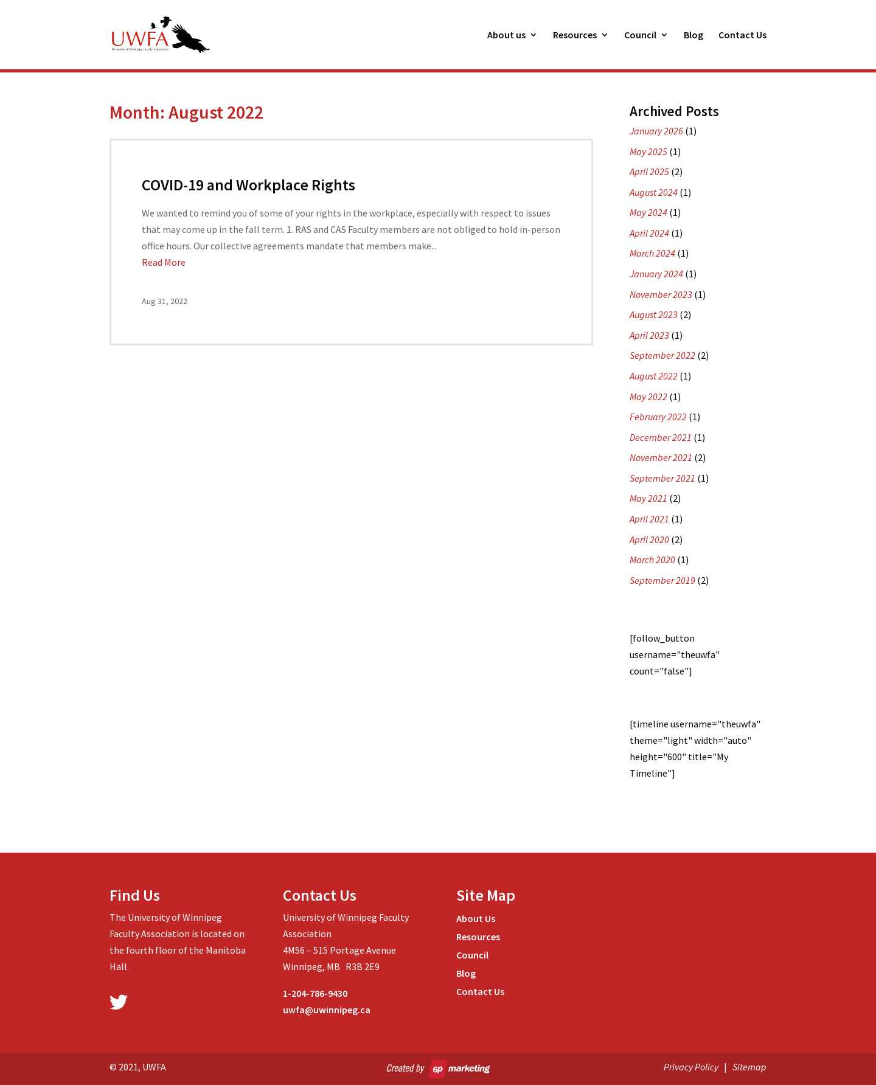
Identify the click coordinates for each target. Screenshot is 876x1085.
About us (506, 35)
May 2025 (648, 151)
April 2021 (649, 519)
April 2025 (649, 171)
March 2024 (652, 253)
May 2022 (648, 396)
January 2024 (656, 274)
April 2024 (649, 233)
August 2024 (654, 192)
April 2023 (649, 335)
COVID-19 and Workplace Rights (248, 185)
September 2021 (662, 478)
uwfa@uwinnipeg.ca (326, 1010)
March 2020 (652, 559)
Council (640, 35)
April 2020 (649, 539)
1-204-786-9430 (315, 993)
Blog (693, 35)
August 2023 (654, 314)
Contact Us (742, 35)
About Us (475, 919)
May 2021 (648, 498)
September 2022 (662, 355)
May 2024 (648, 212)
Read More (164, 262)
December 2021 (661, 437)
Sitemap (749, 1067)
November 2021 (661, 457)
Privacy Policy (691, 1067)
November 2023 (661, 294)
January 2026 (656, 131)
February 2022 (658, 417)
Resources (575, 35)
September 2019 (662, 580)
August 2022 (654, 376)
